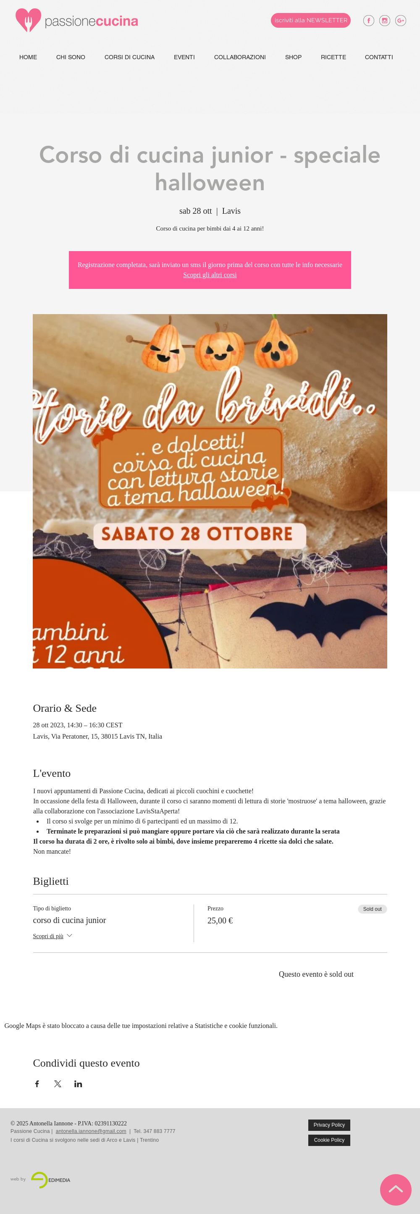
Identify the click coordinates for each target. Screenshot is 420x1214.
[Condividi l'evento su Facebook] (37, 1083)
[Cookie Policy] (329, 1140)
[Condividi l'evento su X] (58, 1083)
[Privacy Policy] (329, 1125)
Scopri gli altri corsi (210, 274)
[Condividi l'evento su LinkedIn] (78, 1083)
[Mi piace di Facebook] (391, 1131)
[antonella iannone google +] (400, 20)
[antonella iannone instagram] (384, 20)
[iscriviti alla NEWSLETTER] (311, 20)
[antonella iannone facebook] (368, 20)
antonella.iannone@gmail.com (91, 1131)
